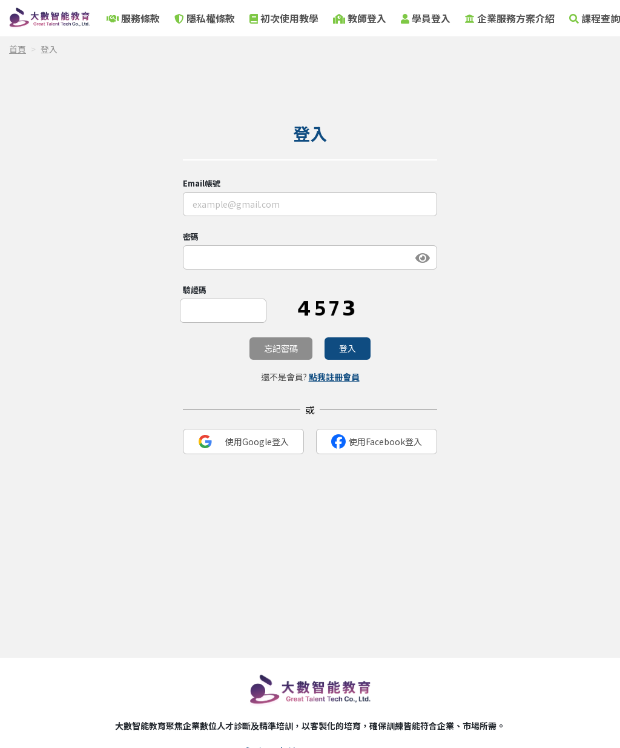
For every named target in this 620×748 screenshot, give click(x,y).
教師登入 (359, 18)
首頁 (17, 49)
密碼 (191, 236)
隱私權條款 (204, 18)
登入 (347, 348)
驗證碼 (194, 290)
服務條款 (133, 18)
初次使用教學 (283, 18)
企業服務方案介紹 (510, 18)
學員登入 (425, 18)
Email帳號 (201, 183)
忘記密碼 (281, 348)
